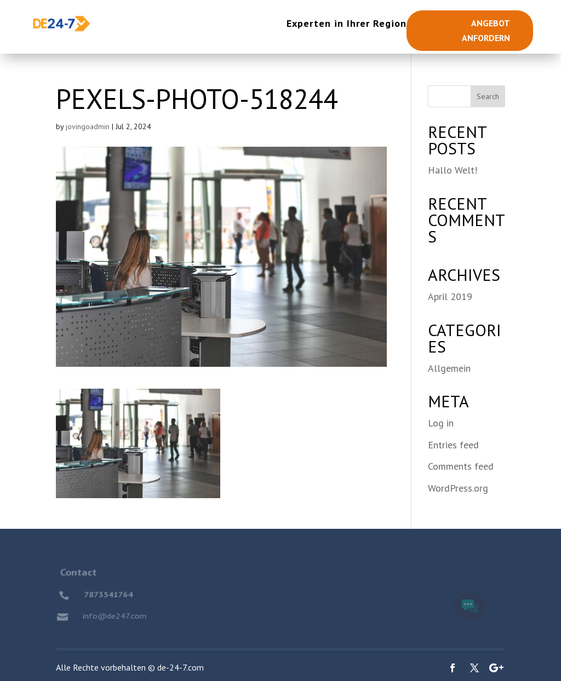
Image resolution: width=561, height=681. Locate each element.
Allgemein (449, 368)
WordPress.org (458, 488)
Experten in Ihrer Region (347, 23)
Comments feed (461, 466)
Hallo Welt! (452, 170)
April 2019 (450, 296)
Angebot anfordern (486, 30)
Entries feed (453, 444)
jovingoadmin (88, 126)
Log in (441, 423)
